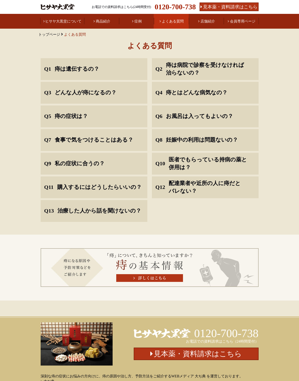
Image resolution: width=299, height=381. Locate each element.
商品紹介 (103, 21)
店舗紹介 (207, 21)
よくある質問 (173, 21)
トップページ (49, 34)
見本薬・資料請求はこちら (230, 6)
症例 (138, 21)
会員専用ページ (242, 21)
